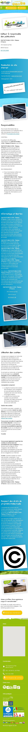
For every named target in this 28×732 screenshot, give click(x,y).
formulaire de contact (13, 134)
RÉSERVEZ (11, 8)
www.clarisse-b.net (16, 76)
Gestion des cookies (6, 418)
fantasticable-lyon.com (16, 71)
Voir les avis (8, 698)
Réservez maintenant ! (12, 613)
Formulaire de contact (13, 677)
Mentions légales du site (10, 725)
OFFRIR (22, 8)
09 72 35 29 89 (5, 50)
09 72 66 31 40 (12, 297)
